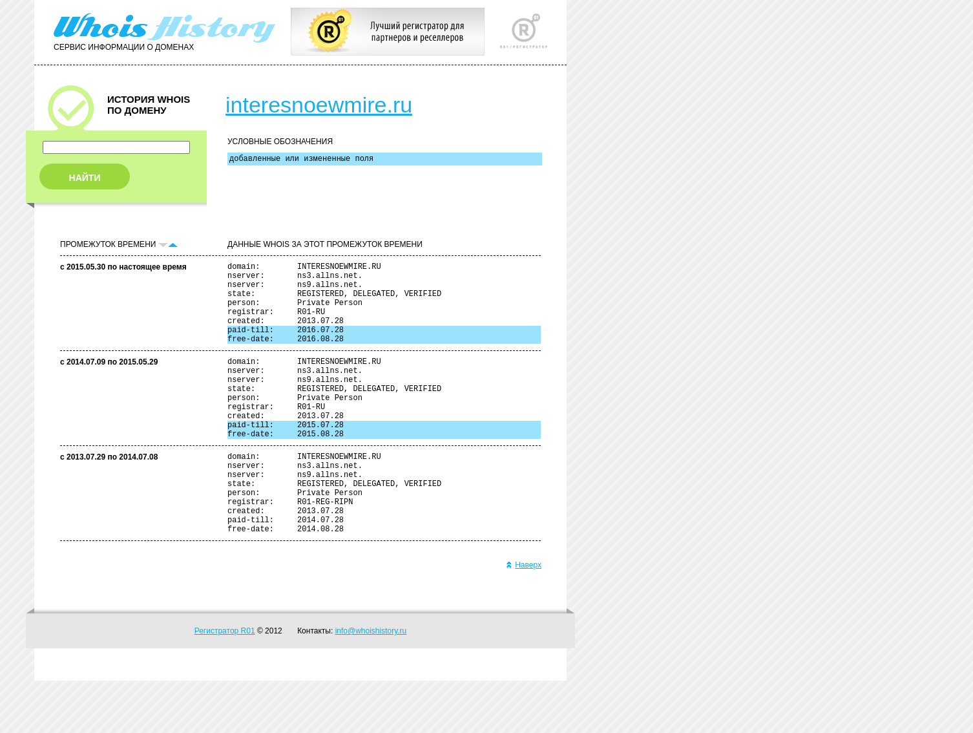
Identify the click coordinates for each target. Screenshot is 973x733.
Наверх (523, 617)
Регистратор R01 (224, 683)
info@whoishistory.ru (371, 683)
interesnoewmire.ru (318, 104)
